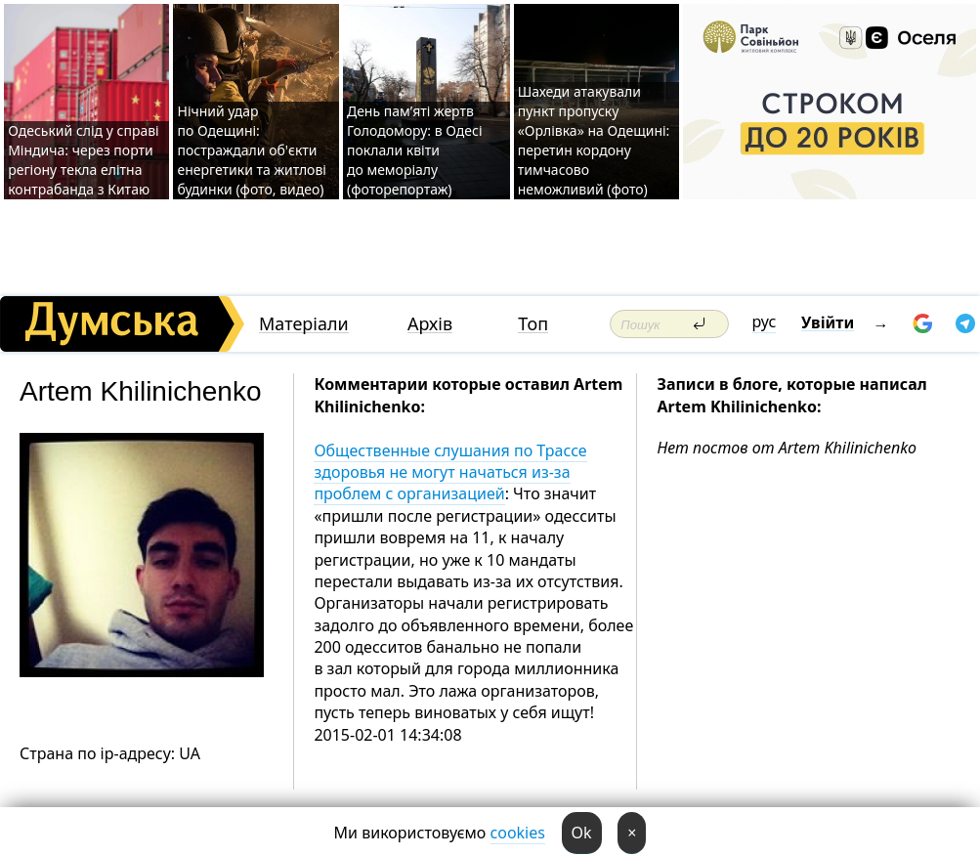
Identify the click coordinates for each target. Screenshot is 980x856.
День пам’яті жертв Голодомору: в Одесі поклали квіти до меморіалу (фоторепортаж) (415, 150)
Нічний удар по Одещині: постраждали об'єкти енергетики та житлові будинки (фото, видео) (251, 150)
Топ (533, 324)
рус (764, 321)
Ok (582, 832)
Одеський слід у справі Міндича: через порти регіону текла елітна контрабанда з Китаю (83, 159)
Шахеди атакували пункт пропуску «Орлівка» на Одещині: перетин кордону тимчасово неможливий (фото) (594, 140)
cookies (517, 832)
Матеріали (304, 324)
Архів (429, 324)
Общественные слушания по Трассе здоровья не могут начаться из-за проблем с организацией (450, 472)
